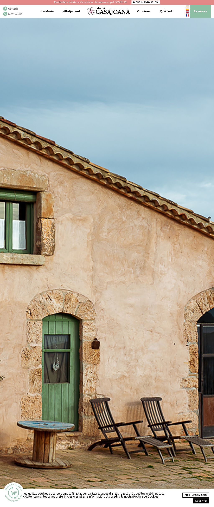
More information (145, 2)
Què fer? (166, 11)
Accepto (201, 501)
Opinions (143, 11)
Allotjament (71, 11)
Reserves (200, 11)
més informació (196, 495)
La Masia (47, 11)
